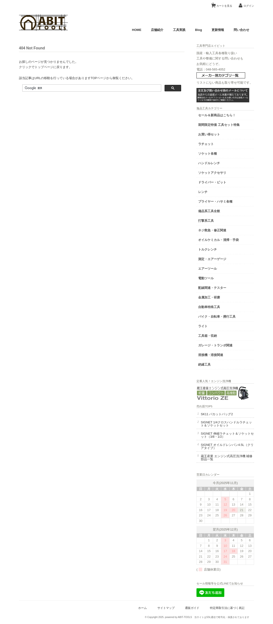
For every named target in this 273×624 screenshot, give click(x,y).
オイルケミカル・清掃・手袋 (218, 240)
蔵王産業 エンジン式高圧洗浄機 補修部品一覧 (226, 457)
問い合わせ (241, 30)
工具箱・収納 (207, 336)
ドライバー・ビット (212, 182)
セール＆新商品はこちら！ (217, 115)
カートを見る (222, 4)
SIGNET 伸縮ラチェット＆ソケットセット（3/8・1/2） (227, 435)
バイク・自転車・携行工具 (217, 316)
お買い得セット (209, 134)
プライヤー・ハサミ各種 (215, 201)
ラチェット (206, 144)
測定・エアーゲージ (212, 259)
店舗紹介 (157, 30)
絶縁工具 (204, 364)
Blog (198, 30)
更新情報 (218, 30)
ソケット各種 (207, 153)
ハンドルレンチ (209, 163)
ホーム (142, 607)
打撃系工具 (206, 220)
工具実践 (179, 30)
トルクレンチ (207, 249)
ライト (203, 326)
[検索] (91, 88)
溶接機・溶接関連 (210, 355)
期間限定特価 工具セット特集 (219, 125)
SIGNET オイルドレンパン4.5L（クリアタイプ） (227, 446)
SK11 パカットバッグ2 (217, 414)
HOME (136, 30)
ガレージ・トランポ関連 (215, 345)
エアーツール (207, 268)
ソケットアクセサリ (212, 173)
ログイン (248, 5)
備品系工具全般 (209, 211)
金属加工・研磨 (209, 297)
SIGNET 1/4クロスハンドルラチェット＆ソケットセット (226, 423)
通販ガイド (192, 607)
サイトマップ (166, 607)
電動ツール (206, 278)
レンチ (203, 192)
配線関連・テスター (212, 288)
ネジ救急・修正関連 (212, 230)
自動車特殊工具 (209, 307)
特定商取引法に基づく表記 (227, 607)
